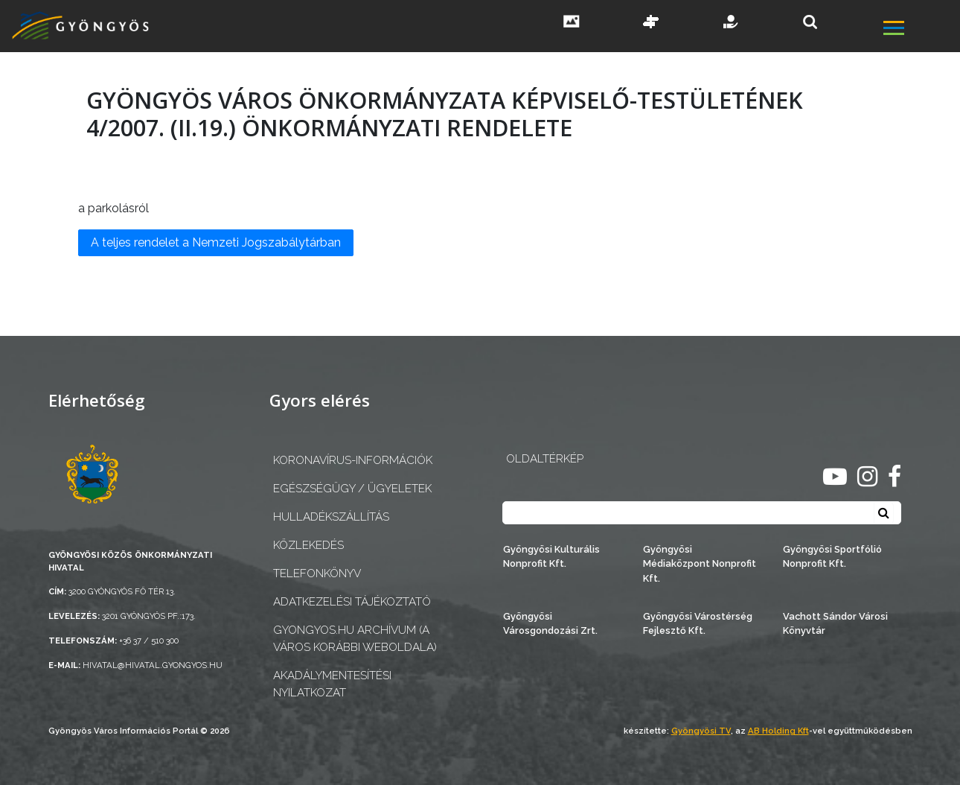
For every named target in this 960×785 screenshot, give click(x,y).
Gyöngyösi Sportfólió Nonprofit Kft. (832, 556)
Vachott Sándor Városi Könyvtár (835, 623)
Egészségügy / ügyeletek (352, 488)
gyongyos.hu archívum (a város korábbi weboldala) (355, 638)
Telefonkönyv (317, 573)
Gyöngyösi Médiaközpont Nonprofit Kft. (699, 563)
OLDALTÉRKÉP (544, 458)
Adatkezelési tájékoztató (352, 601)
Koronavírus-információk (352, 460)
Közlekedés (308, 545)
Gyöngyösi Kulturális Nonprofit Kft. (551, 556)
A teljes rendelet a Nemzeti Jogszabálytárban (216, 242)
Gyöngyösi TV (701, 730)
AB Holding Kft (778, 730)
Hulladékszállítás (331, 517)
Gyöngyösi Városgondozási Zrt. (550, 623)
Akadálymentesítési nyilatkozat (332, 684)
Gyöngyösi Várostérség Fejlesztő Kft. (697, 623)
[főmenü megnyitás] (920, 30)
